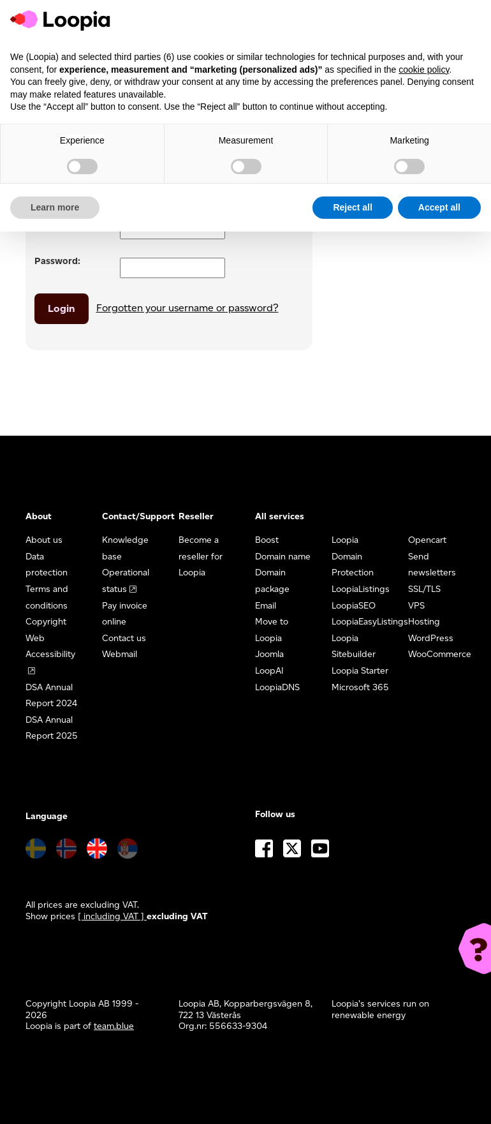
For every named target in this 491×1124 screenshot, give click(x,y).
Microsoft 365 (360, 687)
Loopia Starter (360, 670)
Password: (57, 261)
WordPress (430, 638)
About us (44, 540)
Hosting (424, 621)
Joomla (269, 654)
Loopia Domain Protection (353, 556)
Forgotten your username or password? (187, 308)
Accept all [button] (439, 207)
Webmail (119, 654)
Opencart (427, 540)
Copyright (46, 621)
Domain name (283, 556)
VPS (416, 605)
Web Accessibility (50, 646)
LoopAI (269, 670)
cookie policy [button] (424, 69)
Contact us (124, 638)
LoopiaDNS (277, 687)
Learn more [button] (55, 207)
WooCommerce (439, 654)
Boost (267, 540)
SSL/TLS (424, 589)
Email (265, 605)
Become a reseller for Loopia (201, 556)
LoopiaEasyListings (370, 621)
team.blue (114, 1026)
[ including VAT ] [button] (112, 916)
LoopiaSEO (354, 605)
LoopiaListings (361, 589)
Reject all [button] (352, 207)
